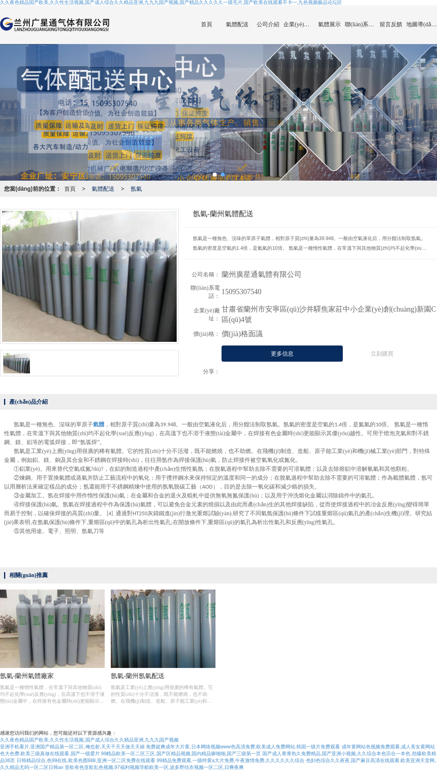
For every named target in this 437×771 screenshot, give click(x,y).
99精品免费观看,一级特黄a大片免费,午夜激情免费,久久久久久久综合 (230, 760)
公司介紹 (268, 24)
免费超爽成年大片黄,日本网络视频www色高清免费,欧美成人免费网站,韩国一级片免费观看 (243, 747)
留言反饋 (391, 24)
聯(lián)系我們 (360, 24)
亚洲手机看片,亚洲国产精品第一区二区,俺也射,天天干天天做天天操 (72, 747)
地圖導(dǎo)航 (421, 24)
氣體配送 (237, 24)
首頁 (206, 24)
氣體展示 (329, 24)
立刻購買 (382, 354)
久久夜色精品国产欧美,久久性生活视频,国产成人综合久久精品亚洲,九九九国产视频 (89, 740)
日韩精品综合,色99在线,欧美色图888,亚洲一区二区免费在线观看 (86, 760)
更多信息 (282, 354)
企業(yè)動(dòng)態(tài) (298, 24)
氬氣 (136, 188)
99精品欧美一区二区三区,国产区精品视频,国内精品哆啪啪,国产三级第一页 (181, 753)
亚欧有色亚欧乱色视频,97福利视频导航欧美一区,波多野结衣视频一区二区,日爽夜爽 (154, 767)
